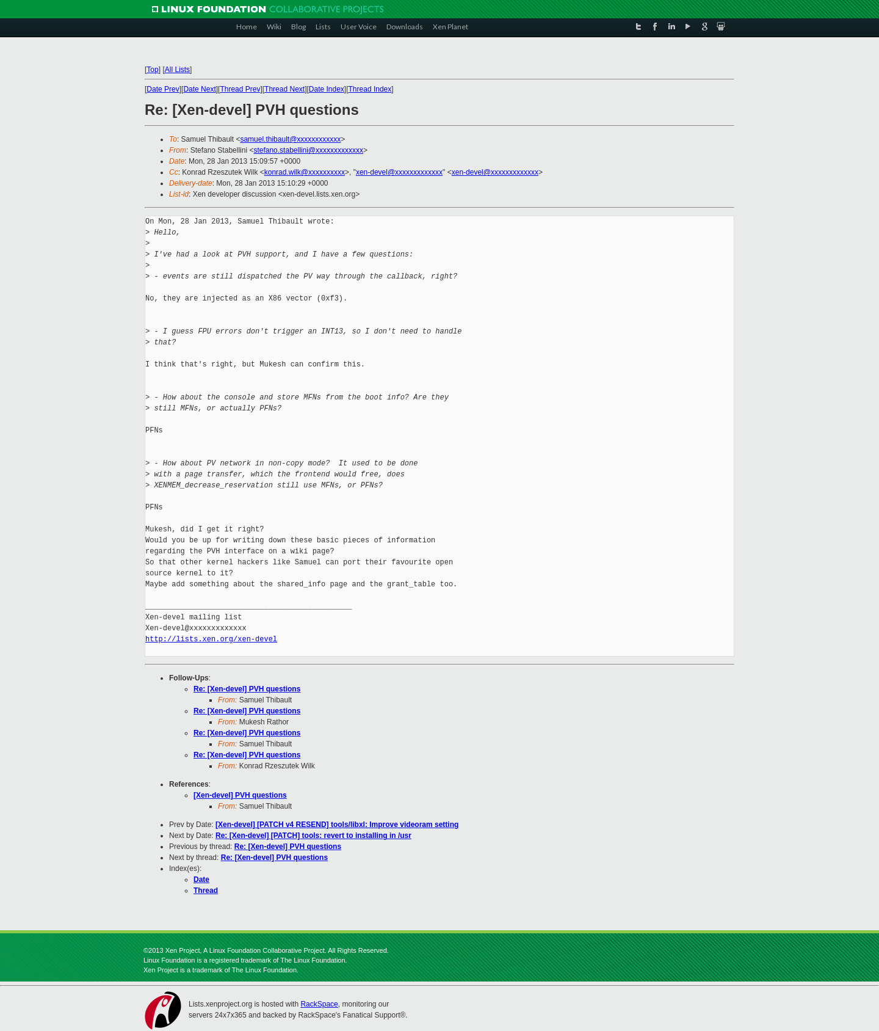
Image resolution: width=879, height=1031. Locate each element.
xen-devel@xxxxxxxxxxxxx (399, 172)
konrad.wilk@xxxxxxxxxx (304, 172)
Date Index (326, 89)
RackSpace (319, 1004)
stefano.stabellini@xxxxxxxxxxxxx (308, 150)
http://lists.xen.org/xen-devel (211, 639)
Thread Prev (240, 89)
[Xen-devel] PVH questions (240, 795)
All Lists (177, 69)
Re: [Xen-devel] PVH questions (247, 689)
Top (152, 69)
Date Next (199, 89)
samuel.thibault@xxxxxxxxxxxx (290, 139)
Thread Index (370, 89)
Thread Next (284, 89)
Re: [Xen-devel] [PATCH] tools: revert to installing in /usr (313, 835)
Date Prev (162, 89)
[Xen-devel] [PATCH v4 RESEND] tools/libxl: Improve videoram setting (336, 824)
